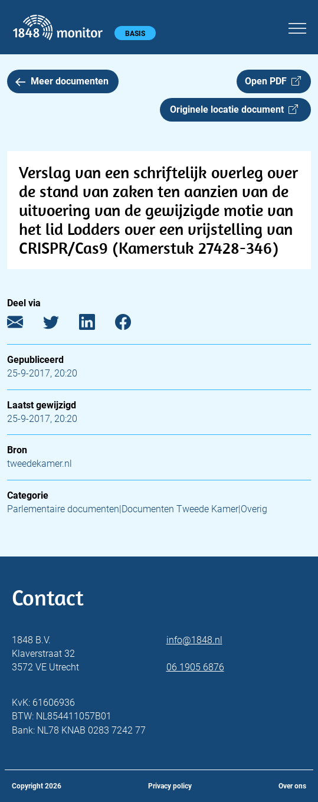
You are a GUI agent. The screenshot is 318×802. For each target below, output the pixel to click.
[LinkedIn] (96, 324)
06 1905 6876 (195, 667)
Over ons (292, 786)
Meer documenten (62, 81)
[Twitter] (60, 324)
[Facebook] (132, 324)
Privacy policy (170, 786)
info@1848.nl (194, 640)
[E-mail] (24, 324)
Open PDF (273, 81)
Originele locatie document (234, 109)
